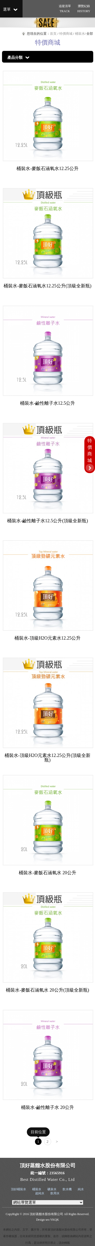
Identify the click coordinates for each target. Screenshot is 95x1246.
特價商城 (65, 33)
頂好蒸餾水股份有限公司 (46, 1214)
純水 (81, 1189)
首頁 (53, 33)
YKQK (54, 1219)
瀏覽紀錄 (83, 9)
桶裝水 (80, 33)
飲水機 (67, 1189)
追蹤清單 (64, 9)
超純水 (39, 1193)
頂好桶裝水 (18, 1189)
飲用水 (55, 1193)
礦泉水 (51, 1189)
